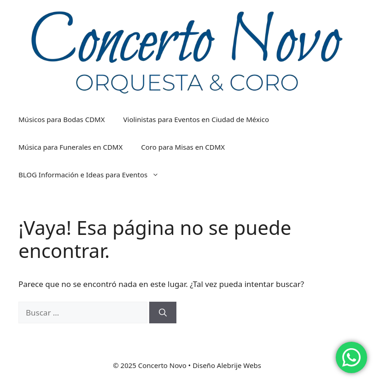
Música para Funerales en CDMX (70, 147)
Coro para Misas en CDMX (183, 147)
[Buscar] (162, 313)
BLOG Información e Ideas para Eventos (93, 174)
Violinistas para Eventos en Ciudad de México (196, 119)
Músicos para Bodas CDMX (61, 119)
